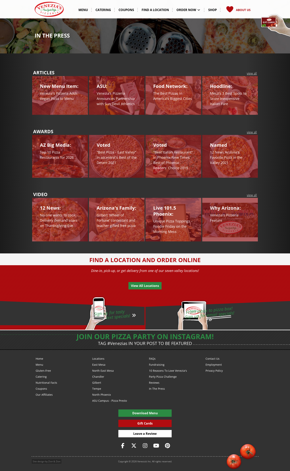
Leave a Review (145, 434)
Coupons (41, 388)
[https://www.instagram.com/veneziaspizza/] (145, 446)
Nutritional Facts (46, 382)
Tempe (96, 388)
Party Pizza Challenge (163, 376)
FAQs (152, 358)
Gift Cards (145, 423)
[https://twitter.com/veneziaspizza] (134, 446)
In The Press (157, 388)
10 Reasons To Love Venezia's (168, 370)
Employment (214, 364)
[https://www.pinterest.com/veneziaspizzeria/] (167, 446)
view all (252, 73)
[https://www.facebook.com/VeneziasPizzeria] (122, 446)
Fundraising (156, 364)
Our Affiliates (44, 394)
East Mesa (98, 364)
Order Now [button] (188, 10)
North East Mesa (103, 370)
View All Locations (145, 286)
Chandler (98, 376)
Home (39, 358)
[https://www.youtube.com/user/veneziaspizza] (156, 446)
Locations (98, 358)
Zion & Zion (54, 461)
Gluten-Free (43, 370)
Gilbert (96, 382)
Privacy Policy (214, 370)
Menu (39, 364)
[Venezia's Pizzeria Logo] (49, 10)
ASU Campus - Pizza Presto (109, 400)
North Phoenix (101, 394)
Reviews (154, 382)
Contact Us (212, 358)
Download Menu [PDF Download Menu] (145, 413)
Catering (41, 376)
